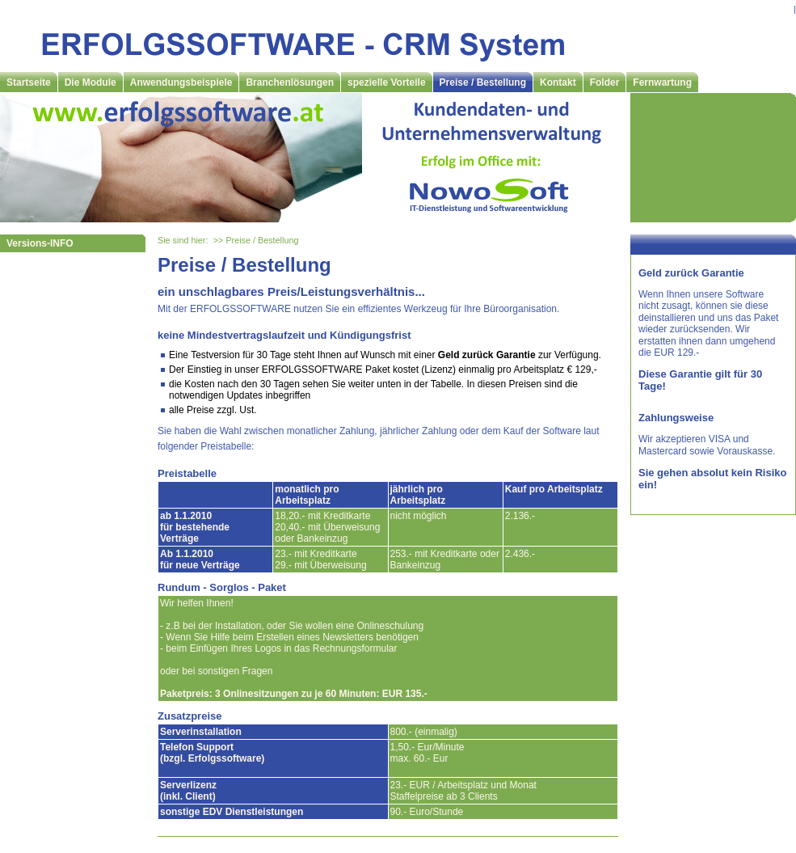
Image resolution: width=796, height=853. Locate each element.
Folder (605, 82)
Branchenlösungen (290, 82)
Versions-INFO (40, 243)
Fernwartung (662, 82)
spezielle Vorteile (386, 82)
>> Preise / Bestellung (256, 240)
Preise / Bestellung (483, 82)
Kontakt (558, 82)
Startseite (28, 82)
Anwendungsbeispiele (181, 82)
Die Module (90, 82)
